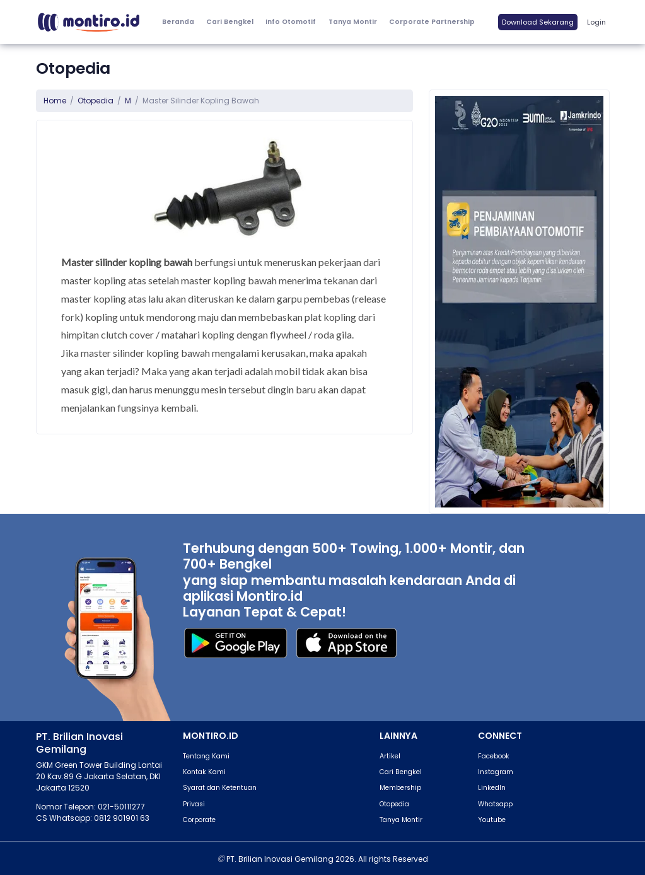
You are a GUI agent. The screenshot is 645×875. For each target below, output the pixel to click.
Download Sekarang (538, 22)
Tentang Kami (206, 756)
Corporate (199, 820)
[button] (291, 22)
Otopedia (95, 100)
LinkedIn (492, 787)
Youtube (492, 820)
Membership (400, 787)
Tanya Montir (352, 21)
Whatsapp (495, 804)
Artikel (390, 756)
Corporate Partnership (432, 21)
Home (55, 100)
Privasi (194, 804)
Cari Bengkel (229, 21)
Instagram (495, 772)
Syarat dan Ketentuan (220, 787)
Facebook (493, 756)
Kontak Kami (204, 772)
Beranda (178, 21)
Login (596, 22)
